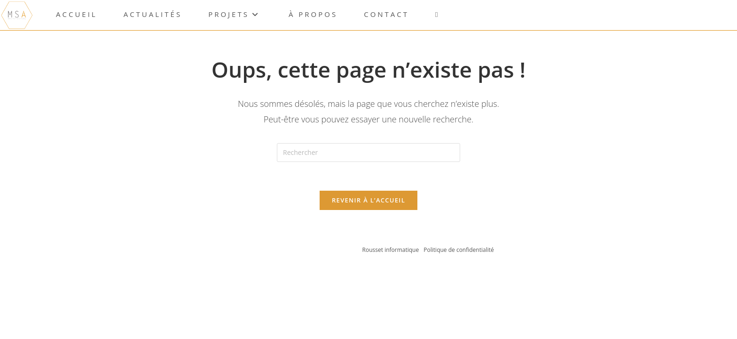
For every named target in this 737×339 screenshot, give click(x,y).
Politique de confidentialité (458, 250)
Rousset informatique (391, 250)
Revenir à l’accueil (368, 200)
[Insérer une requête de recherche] (368, 152)
